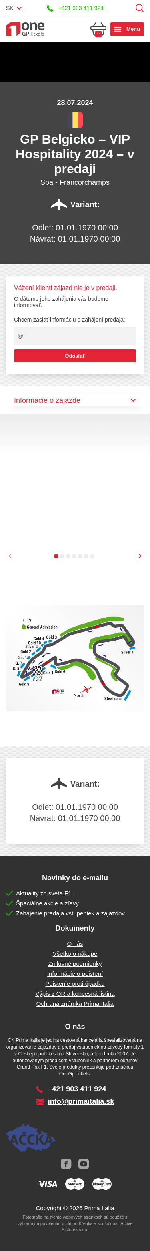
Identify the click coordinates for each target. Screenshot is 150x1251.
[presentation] (140, 556)
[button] (56, 556)
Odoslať (75, 356)
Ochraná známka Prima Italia (75, 1003)
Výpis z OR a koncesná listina (74, 993)
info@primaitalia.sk (81, 1101)
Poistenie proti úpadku (74, 983)
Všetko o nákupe (75, 953)
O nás (75, 943)
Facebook (66, 1164)
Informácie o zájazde (47, 400)
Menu (133, 29)
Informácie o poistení (75, 973)
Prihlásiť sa (127, 8)
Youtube (84, 1164)
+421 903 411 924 (81, 8)
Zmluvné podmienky (75, 963)
